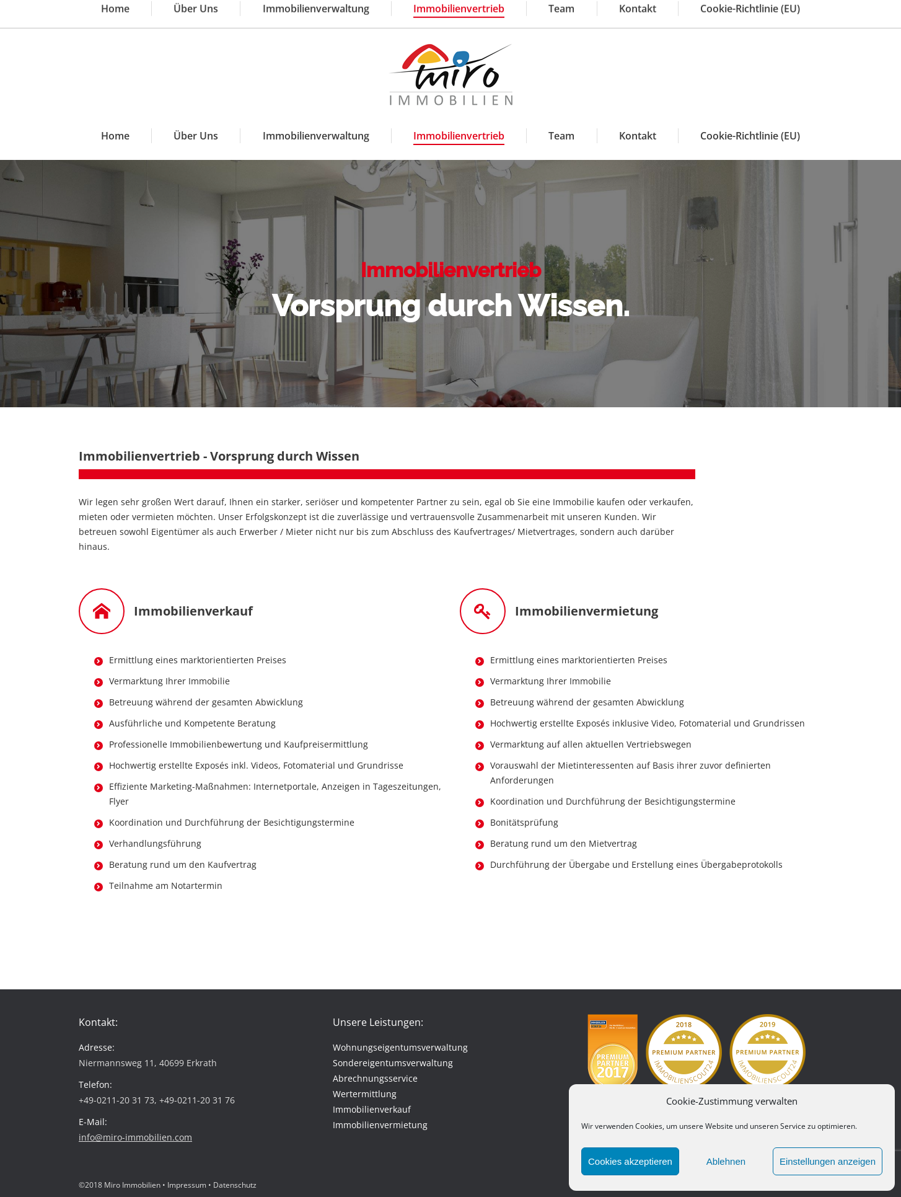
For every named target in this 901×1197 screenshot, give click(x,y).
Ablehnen (725, 1161)
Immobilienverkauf (372, 1109)
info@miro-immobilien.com (351, 11)
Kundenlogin (792, 11)
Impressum (186, 1185)
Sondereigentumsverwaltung (393, 1063)
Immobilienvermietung (380, 1125)
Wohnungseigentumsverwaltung (400, 1047)
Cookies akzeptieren (630, 1161)
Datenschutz (235, 1185)
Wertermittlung (365, 1094)
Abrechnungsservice (375, 1078)
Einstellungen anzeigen (828, 1161)
